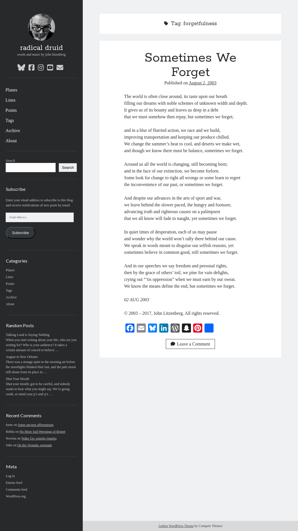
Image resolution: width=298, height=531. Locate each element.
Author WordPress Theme (176, 526)
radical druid (41, 48)
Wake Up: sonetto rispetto (39, 438)
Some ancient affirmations (35, 425)
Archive (13, 130)
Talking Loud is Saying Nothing (28, 335)
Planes (12, 90)
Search (10, 161)
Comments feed (16, 489)
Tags (10, 120)
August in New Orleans (22, 357)
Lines (11, 100)
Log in (10, 476)
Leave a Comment (190, 344)
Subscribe (20, 233)
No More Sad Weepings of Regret (42, 432)
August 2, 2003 (202, 82)
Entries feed (14, 483)
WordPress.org (16, 496)
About (11, 140)
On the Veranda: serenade (34, 445)
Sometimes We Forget (190, 65)
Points (11, 110)
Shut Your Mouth (17, 379)
